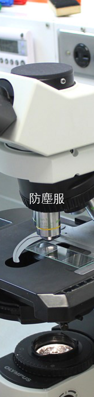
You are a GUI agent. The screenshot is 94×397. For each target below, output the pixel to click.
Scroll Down (47, 388)
